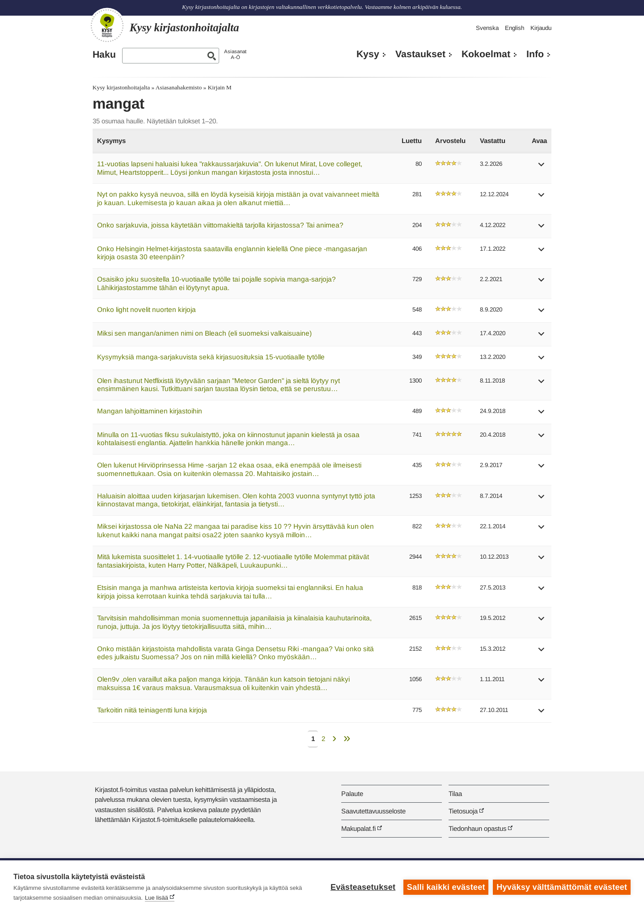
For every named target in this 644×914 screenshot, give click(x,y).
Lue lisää (156, 897)
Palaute (352, 793)
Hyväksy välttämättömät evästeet (561, 887)
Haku (104, 54)
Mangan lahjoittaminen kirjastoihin (149, 411)
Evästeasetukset (362, 887)
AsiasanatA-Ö (235, 54)
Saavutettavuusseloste (373, 811)
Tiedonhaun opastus (477, 828)
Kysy (367, 54)
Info (535, 54)
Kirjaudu (540, 28)
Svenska (487, 28)
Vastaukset (420, 54)
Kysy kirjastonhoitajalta (121, 87)
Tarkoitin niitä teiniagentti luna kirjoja (152, 710)
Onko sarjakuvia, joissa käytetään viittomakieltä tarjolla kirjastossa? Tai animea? (220, 225)
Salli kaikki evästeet (446, 887)
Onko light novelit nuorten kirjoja (146, 309)
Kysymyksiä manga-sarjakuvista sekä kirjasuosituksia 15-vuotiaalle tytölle (211, 357)
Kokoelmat (486, 54)
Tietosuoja (463, 811)
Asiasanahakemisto (179, 87)
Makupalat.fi (358, 828)
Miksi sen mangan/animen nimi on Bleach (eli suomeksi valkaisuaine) (204, 333)
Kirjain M (220, 87)
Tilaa (455, 793)
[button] (541, 167)
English (514, 28)
